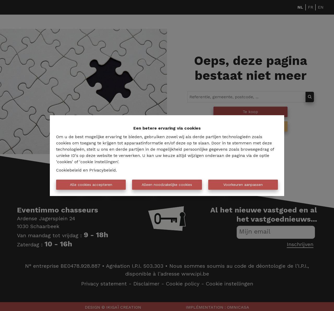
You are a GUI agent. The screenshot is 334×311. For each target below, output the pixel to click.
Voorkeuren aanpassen (243, 184)
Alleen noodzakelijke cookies (167, 184)
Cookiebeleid (69, 170)
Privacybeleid (102, 170)
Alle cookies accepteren (91, 184)
